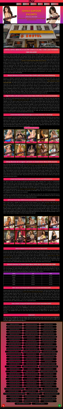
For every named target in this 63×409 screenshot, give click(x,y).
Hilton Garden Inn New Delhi (33, 336)
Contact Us (55, 3)
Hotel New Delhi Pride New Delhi (9, 339)
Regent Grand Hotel (48, 363)
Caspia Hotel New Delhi (47, 326)
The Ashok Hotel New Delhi (10, 376)
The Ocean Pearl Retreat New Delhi (16, 388)
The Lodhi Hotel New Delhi (32, 383)
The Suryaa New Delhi (17, 391)
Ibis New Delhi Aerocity (31, 346)
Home (18, 3)
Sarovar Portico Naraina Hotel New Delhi (17, 368)
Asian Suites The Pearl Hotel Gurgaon (17, 326)
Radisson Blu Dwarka (32, 361)
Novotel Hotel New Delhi (46, 356)
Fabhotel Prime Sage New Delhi (16, 334)
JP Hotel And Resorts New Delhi (33, 349)
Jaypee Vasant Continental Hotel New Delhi (16, 349)
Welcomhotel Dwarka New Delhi (31, 396)
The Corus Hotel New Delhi (53, 376)
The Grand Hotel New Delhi (24, 378)
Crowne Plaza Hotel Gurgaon (38, 329)
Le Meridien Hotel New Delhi (38, 354)
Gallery (33, 3)
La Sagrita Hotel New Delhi (47, 351)
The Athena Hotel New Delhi (24, 376)
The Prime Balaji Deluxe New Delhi (46, 388)
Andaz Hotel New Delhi (45, 324)
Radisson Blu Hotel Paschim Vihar (46, 361)
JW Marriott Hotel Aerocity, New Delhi (31, 351)
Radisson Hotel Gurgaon (34, 363)
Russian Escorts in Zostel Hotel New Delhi (38, 164)
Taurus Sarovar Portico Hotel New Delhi (46, 373)
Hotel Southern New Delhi (53, 341)
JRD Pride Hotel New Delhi (16, 351)
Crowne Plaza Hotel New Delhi (53, 329)
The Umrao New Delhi (31, 391)
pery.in (33, 406)
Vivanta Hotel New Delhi (16, 396)
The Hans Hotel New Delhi (39, 378)
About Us (26, 3)
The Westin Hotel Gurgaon (46, 391)
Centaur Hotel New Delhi (10, 329)
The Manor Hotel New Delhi (46, 383)
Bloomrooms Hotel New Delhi (32, 326)
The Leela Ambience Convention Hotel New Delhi (31, 381)
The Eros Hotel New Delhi (10, 378)
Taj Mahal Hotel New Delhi (15, 373)
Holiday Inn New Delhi (47, 336)
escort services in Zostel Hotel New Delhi (33, 291)
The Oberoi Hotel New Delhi (52, 386)
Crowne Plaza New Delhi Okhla (9, 331)
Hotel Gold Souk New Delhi (39, 339)
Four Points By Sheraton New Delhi (31, 334)
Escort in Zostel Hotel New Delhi (28, 189)
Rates (40, 3)
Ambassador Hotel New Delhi (31, 324)
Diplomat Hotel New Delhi (24, 331)
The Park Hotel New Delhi (32, 388)
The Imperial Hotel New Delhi (53, 378)
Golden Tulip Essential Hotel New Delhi (17, 336)
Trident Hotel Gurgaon (31, 393)
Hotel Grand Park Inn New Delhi (24, 341)
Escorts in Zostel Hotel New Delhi (21, 99)
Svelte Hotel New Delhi (38, 371)
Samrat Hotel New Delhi (45, 366)
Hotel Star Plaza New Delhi (14, 344)
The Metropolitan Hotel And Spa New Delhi (12, 386)
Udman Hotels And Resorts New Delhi (47, 393)
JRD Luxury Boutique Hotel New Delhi (48, 349)
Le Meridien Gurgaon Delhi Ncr (24, 354)
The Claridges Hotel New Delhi (38, 376)
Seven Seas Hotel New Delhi (33, 368)
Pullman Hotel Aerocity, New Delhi (16, 361)
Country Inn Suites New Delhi (24, 329)
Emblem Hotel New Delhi (38, 331)
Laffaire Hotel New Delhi (9, 354)
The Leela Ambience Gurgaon (49, 381)
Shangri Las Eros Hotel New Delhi (47, 368)
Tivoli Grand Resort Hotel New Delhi (16, 393)
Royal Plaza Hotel (31, 366)
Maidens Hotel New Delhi (16, 356)
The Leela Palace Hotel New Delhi (17, 383)
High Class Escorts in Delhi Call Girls (31, 127)
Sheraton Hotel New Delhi (10, 371)
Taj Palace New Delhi (30, 373)
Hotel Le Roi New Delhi (39, 341)
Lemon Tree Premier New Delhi (53, 354)
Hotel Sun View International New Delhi (30, 344)
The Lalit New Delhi (13, 381)
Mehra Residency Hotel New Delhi (31, 356)
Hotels (47, 3)
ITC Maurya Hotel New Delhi (46, 346)
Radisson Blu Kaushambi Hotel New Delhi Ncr (17, 363)
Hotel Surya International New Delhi (47, 344)
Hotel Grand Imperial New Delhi (9, 341)
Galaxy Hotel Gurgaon (46, 334)
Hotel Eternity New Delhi (24, 339)
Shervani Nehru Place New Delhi (24, 371)
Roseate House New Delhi (17, 366)
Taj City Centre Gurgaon (53, 371)
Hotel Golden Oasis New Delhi (53, 339)
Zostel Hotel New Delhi (46, 396)
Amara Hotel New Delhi (17, 324)
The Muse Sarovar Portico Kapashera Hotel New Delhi (33, 386)
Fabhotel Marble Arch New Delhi (53, 331)
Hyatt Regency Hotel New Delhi (17, 346)
